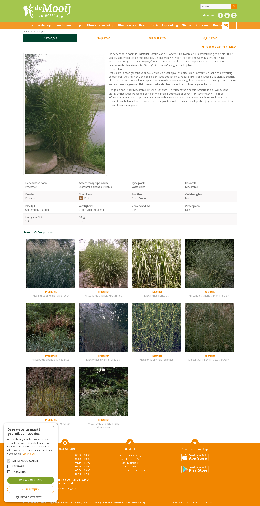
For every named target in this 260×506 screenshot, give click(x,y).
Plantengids (50, 38)
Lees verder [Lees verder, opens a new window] (29, 453)
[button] (30, 497)
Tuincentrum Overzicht (201, 502)
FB (220, 15)
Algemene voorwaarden (61, 502)
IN (227, 15)
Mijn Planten (210, 38)
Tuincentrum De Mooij (130, 455)
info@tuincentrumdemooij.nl (131, 470)
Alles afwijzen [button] (30, 489)
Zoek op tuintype (157, 38)
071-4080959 (131, 466)
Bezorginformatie (103, 502)
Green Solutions (180, 502)
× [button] (53, 426)
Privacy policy (138, 502)
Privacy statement (84, 502)
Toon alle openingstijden (65, 488)
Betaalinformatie (122, 502)
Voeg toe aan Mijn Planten (221, 46)
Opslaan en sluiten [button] (30, 480)
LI (234, 15)
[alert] (31, 462)
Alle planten (103, 38)
